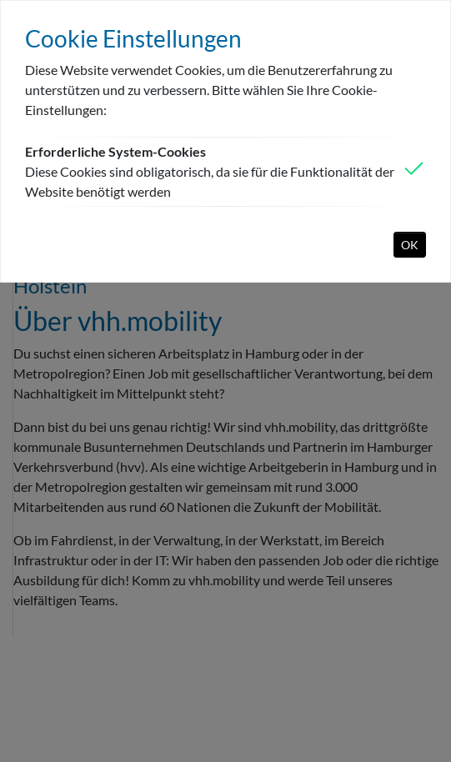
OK (409, 245)
